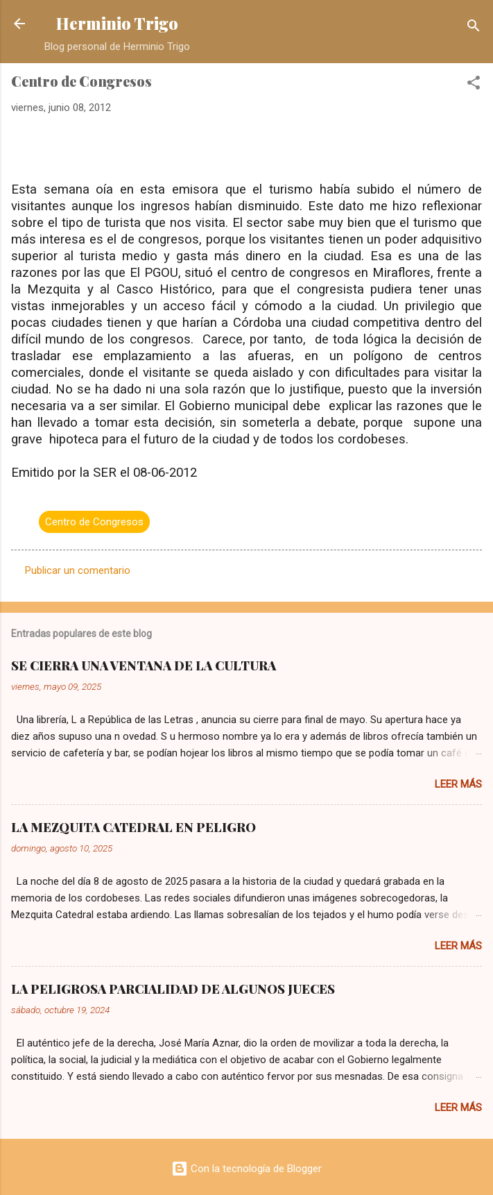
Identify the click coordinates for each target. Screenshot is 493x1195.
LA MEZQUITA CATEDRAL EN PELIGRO (133, 827)
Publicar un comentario (77, 570)
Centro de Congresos (94, 522)
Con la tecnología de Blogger (246, 1168)
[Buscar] (473, 28)
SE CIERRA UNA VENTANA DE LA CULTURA (143, 665)
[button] (473, 85)
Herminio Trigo (117, 23)
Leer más (458, 784)
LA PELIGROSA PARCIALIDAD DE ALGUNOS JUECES (173, 989)
